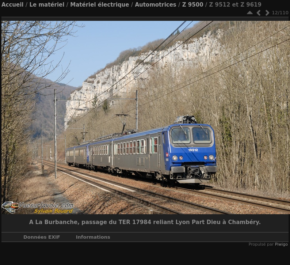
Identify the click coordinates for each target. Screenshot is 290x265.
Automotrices (155, 4)
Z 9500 (192, 4)
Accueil (12, 4)
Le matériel (46, 4)
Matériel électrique (99, 4)
